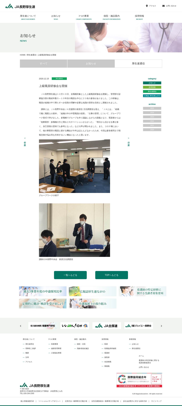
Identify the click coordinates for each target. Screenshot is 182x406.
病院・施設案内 (112, 17)
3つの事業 (84, 17)
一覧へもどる (70, 275)
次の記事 (129, 140)
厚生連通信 (138, 63)
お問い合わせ (144, 367)
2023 (152, 117)
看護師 (106, 353)
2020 (152, 130)
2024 (152, 113)
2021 (152, 125)
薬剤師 (106, 357)
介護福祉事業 (56, 353)
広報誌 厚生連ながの (152, 96)
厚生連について (28, 17)
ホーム (141, 356)
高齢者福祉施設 (83, 348)
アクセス (28, 362)
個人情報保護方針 (27, 401)
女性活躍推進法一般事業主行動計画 (105, 401)
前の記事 (25, 140)
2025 (152, 108)
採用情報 (139, 17)
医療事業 (54, 344)
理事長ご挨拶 (30, 348)
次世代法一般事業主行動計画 (76, 401)
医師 (106, 344)
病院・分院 (81, 344)
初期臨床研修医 (110, 348)
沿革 (27, 357)
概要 (27, 353)
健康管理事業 (56, 348)
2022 (152, 121)
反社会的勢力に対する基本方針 (135, 401)
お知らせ (56, 17)
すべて (43, 63)
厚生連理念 (29, 344)
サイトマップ (156, 401)
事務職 (106, 366)
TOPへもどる (112, 275)
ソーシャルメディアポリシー (49, 401)
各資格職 (107, 362)
